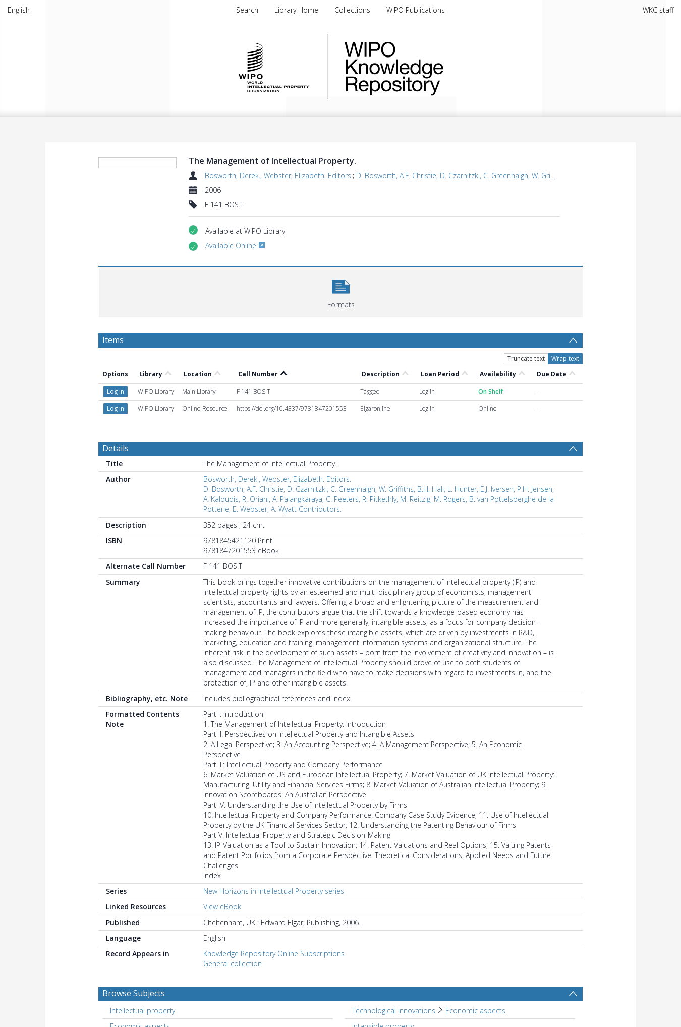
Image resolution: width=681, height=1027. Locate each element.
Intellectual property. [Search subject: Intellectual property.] (143, 1010)
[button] (341, 291)
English (19, 10)
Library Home (296, 10)
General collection (232, 963)
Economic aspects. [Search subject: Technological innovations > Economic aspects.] (476, 1010)
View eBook (222, 906)
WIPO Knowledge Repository (435, 66)
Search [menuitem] (247, 10)
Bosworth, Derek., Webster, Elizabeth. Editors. (279, 175)
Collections (352, 10)
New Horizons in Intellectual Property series (273, 891)
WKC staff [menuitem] (658, 10)
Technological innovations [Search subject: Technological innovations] (393, 1010)
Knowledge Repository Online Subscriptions (274, 953)
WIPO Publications (415, 10)
